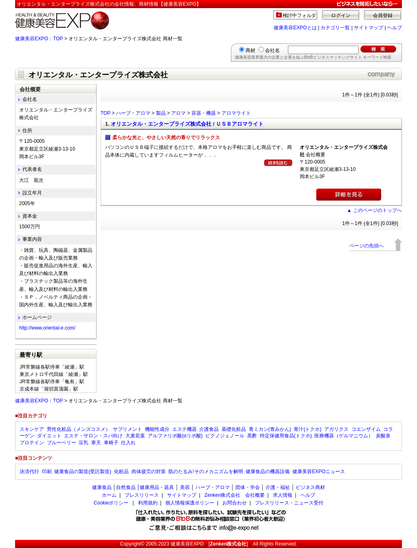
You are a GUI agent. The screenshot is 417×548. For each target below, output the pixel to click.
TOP (105, 113)
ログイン (341, 15)
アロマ (178, 113)
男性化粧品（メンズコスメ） (78, 429)
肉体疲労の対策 (149, 471)
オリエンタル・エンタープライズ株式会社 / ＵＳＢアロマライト (187, 124)
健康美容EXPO (187, 544)
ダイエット (49, 436)
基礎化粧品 (234, 429)
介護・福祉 (278, 487)
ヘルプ (394, 28)
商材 (250, 50)
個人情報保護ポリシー (189, 503)
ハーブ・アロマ (133, 113)
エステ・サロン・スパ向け (93, 436)
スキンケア (32, 429)
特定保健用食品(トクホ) (286, 436)
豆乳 (83, 442)
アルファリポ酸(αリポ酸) (175, 436)
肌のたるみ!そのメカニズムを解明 (205, 471)
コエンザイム (366, 429)
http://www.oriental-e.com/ (47, 328)
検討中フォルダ (299, 15)
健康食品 (102, 487)
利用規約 (148, 503)
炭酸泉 (383, 436)
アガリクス (336, 429)
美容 (185, 487)
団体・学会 (247, 487)
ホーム (109, 495)
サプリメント (127, 429)
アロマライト (236, 113)
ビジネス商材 (310, 487)
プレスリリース (142, 495)
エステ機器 (184, 429)
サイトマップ (368, 28)
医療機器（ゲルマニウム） (343, 436)
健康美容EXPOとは (295, 28)
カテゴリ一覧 (335, 28)
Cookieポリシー (111, 503)
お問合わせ (234, 503)
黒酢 (252, 436)
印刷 (47, 471)
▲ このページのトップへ (374, 210)
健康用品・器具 (157, 487)
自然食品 (126, 487)
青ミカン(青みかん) (270, 429)
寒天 (96, 442)
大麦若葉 (135, 436)
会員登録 (383, 15)
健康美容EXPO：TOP (39, 38)
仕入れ (128, 442)
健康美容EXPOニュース (318, 471)
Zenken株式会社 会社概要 (234, 495)
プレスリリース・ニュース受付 (289, 503)
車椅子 (111, 442)
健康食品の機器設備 (268, 471)
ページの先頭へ (366, 246)
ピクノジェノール (224, 436)
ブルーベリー (61, 442)
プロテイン (32, 442)
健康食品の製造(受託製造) (82, 471)
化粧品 (121, 471)
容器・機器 (203, 113)
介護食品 (209, 429)
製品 (161, 113)
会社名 (272, 50)
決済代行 (29, 471)
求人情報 (282, 495)
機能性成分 (157, 429)
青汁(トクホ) (307, 429)
